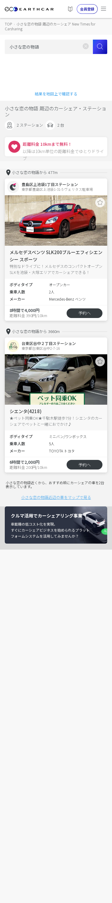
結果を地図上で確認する (56, 94)
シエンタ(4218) (26, 411)
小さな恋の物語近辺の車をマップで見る (56, 497)
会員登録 (87, 8)
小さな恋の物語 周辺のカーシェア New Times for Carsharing (50, 26)
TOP (8, 23)
